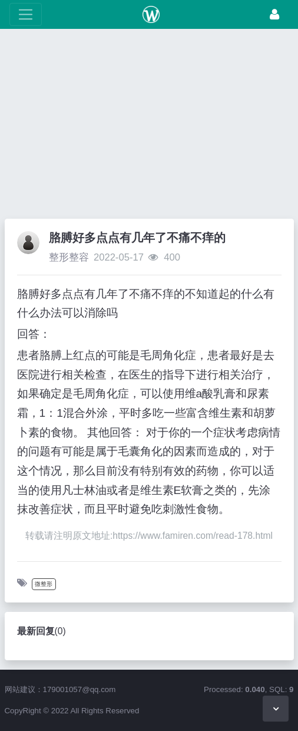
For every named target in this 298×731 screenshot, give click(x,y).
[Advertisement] (149, 126)
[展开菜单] (25, 14)
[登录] (274, 14)
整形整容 (69, 257)
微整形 (43, 584)
